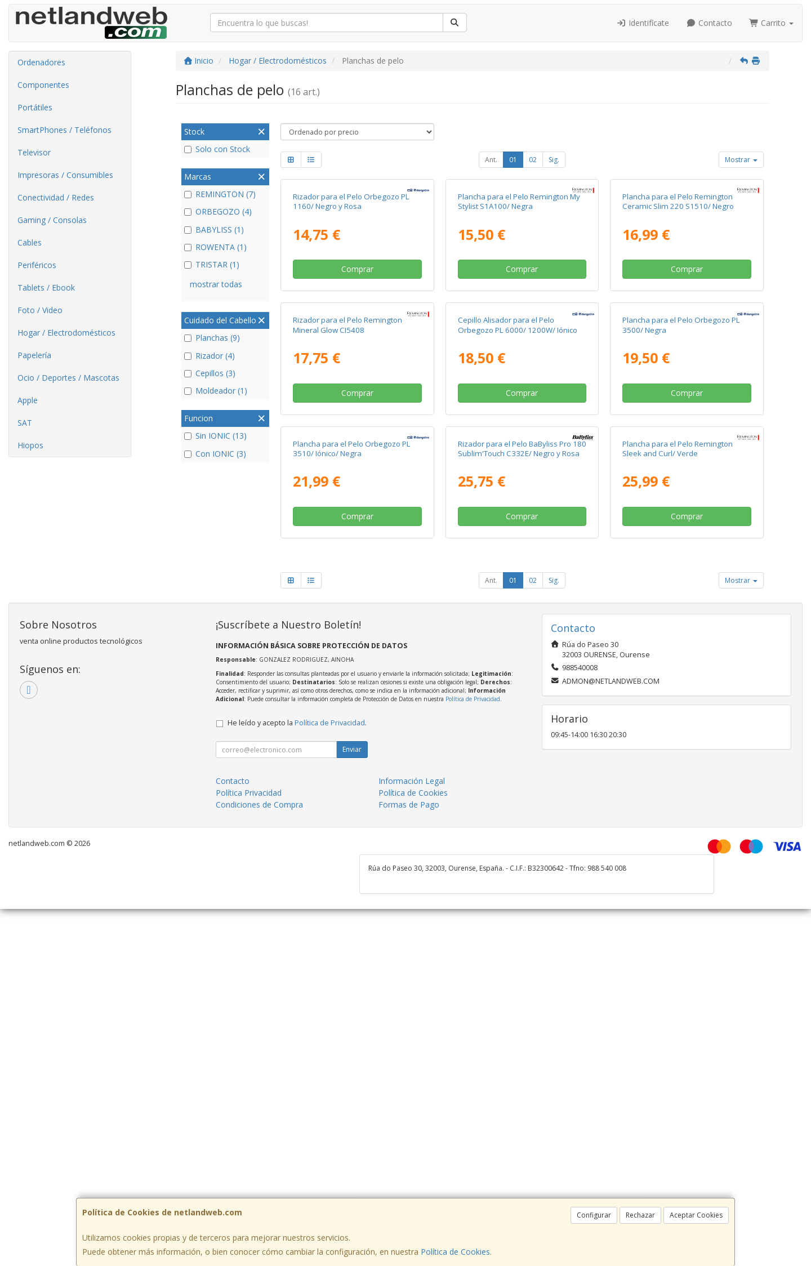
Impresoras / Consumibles (65, 175)
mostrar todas (216, 284)
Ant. (491, 159)
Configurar (594, 1215)
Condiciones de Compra (259, 1161)
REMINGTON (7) (220, 194)
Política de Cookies (455, 1251)
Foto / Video (40, 310)
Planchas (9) (212, 337)
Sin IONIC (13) (215, 435)
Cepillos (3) (209, 373)
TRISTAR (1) (211, 264)
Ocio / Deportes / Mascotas (68, 377)
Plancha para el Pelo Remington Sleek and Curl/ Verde (677, 805)
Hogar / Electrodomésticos (66, 332)
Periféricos (36, 265)
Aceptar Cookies (696, 1215)
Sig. (554, 159)
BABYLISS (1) (214, 229)
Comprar (357, 388)
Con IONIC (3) (215, 453)
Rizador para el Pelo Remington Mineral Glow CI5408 (347, 563)
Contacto (709, 22)
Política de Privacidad (472, 1056)
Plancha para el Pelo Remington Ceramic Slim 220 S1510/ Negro (678, 320)
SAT (24, 422)
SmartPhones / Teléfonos (64, 129)
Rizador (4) (209, 355)
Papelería (34, 355)
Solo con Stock (217, 149)
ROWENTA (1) (215, 247)
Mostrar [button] (741, 159)
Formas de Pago (408, 1161)
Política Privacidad (249, 1149)
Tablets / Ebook (46, 287)
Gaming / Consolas (52, 220)
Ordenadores (41, 62)
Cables (29, 242)
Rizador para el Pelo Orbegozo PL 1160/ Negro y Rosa (351, 320)
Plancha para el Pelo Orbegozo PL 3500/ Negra (681, 563)
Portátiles (34, 107)
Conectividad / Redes (55, 197)
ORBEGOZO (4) (218, 211)
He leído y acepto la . (297, 1080)
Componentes (43, 84)
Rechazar (640, 1215)
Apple (27, 400)
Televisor (34, 152)
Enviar (352, 1106)
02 (533, 159)
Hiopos (30, 445)
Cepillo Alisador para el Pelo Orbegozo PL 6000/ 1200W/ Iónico (517, 563)
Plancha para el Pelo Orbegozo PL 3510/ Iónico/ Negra (352, 805)
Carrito (771, 22)
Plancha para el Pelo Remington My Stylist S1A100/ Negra (519, 320)
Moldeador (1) (215, 390)
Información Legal (411, 1138)
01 (513, 159)
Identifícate (643, 22)
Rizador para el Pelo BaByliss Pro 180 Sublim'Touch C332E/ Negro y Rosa (522, 805)
